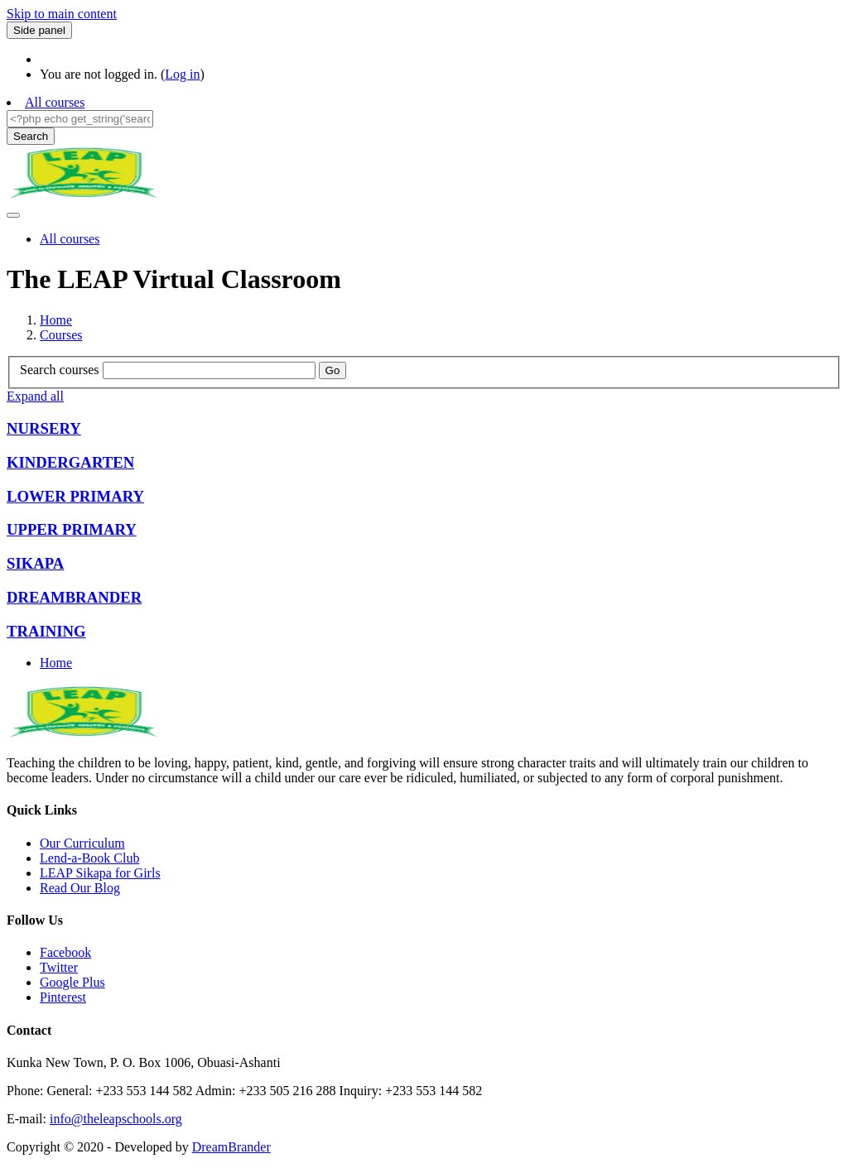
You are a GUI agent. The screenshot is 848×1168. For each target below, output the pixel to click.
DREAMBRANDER (74, 597)
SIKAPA (35, 563)
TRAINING (46, 631)
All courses (54, 102)
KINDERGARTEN (70, 462)
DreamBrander (231, 1147)
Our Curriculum (82, 843)
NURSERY (44, 428)
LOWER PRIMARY (75, 496)
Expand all (35, 396)
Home (56, 320)
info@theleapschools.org (116, 1119)
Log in (182, 74)
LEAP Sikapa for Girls (100, 873)
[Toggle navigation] (13, 215)
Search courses (59, 370)
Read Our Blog (80, 888)
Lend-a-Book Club (89, 858)
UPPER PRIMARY (72, 529)
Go (332, 370)
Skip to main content (62, 14)
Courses (61, 335)
